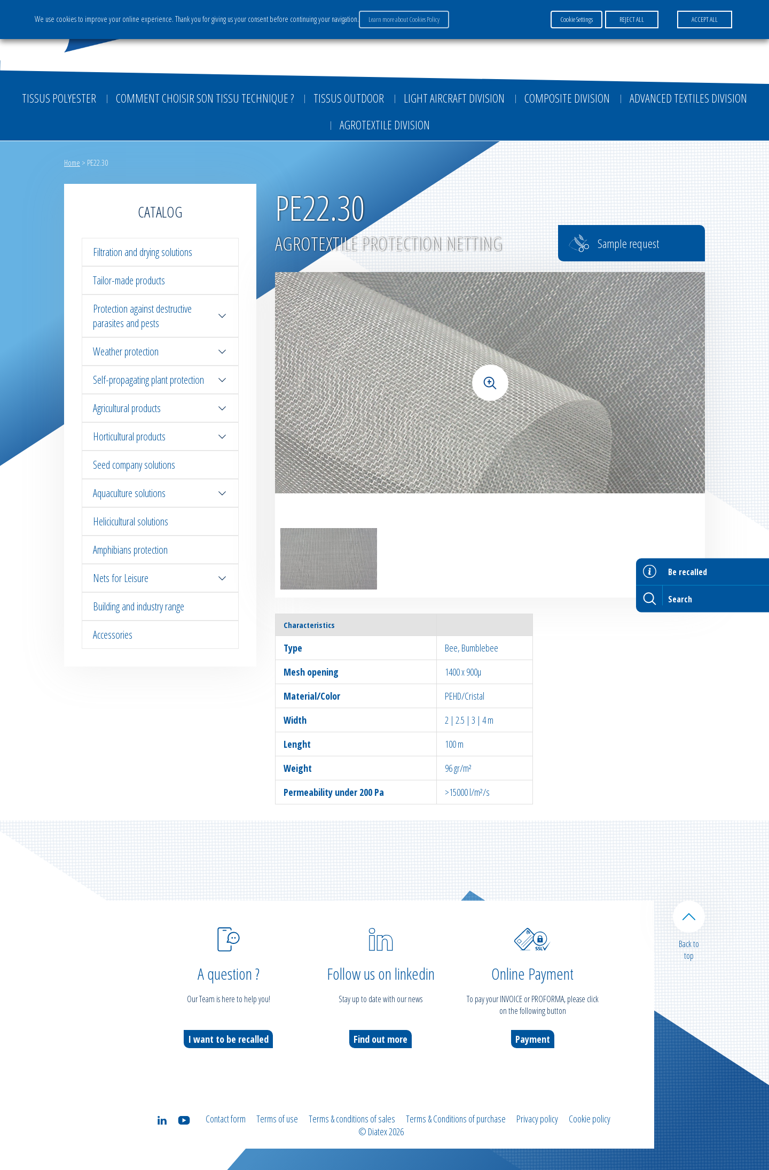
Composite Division (567, 98)
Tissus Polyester (59, 98)
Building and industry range (138, 606)
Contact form (226, 1118)
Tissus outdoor (348, 98)
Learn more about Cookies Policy (404, 19)
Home (72, 162)
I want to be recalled (228, 1039)
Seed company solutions (134, 465)
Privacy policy (537, 1118)
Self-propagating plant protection (160, 380)
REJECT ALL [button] (631, 19)
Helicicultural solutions (130, 521)
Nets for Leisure (160, 578)
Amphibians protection (130, 550)
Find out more (380, 1039)
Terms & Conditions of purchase (456, 1118)
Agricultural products (160, 408)
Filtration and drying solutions (142, 252)
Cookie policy (589, 1118)
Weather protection (160, 351)
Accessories (112, 634)
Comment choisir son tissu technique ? (205, 98)
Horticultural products (160, 436)
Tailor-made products (129, 280)
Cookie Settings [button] (576, 19)
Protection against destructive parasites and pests (160, 315)
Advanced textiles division (688, 98)
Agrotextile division (385, 125)
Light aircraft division (454, 98)
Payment (532, 1039)
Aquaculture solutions (160, 493)
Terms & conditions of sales (352, 1118)
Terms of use (277, 1118)
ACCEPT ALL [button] (705, 19)
